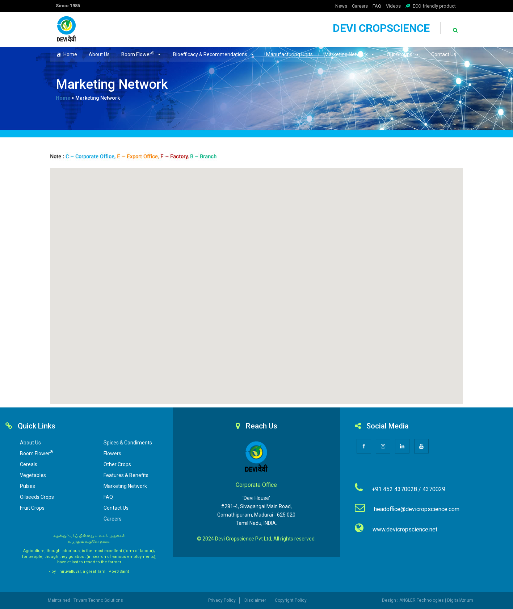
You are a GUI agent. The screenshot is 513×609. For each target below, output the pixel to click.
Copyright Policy (291, 600)
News (341, 6)
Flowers (112, 453)
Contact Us (443, 54)
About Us (99, 54)
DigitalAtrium (460, 600)
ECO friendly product (434, 6)
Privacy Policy (222, 600)
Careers (360, 6)
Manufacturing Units (289, 54)
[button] (256, 281)
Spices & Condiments (128, 443)
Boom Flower (141, 54)
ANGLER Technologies (421, 600)
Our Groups (403, 54)
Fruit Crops (32, 508)
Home (70, 54)
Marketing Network (349, 54)
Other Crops (117, 464)
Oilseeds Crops (37, 497)
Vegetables (33, 475)
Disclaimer (255, 600)
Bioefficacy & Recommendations (214, 54)
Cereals (28, 464)
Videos (393, 6)
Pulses (27, 486)
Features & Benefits (126, 475)
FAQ (377, 6)
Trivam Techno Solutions (98, 600)
